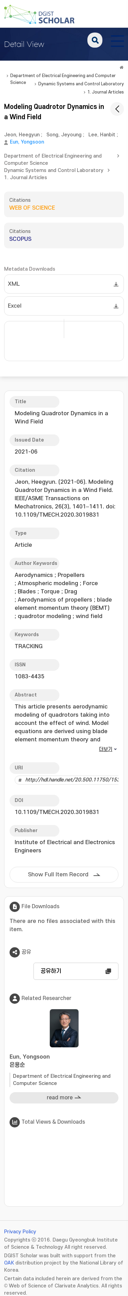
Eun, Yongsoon (27, 142)
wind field (89, 616)
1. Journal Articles (105, 92)
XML (14, 284)
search (94, 40)
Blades (27, 592)
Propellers (71, 575)
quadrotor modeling (44, 616)
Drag (71, 592)
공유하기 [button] (51, 971)
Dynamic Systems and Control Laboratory (81, 84)
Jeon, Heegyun (22, 135)
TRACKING (29, 646)
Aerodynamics (34, 575)
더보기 (105, 749)
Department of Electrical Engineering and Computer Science (63, 76)
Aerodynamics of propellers (55, 600)
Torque (50, 592)
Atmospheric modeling (48, 583)
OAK (9, 1263)
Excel (15, 306)
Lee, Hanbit (101, 135)
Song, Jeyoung (64, 135)
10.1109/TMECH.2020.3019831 (57, 812)
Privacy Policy (20, 1232)
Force (90, 583)
